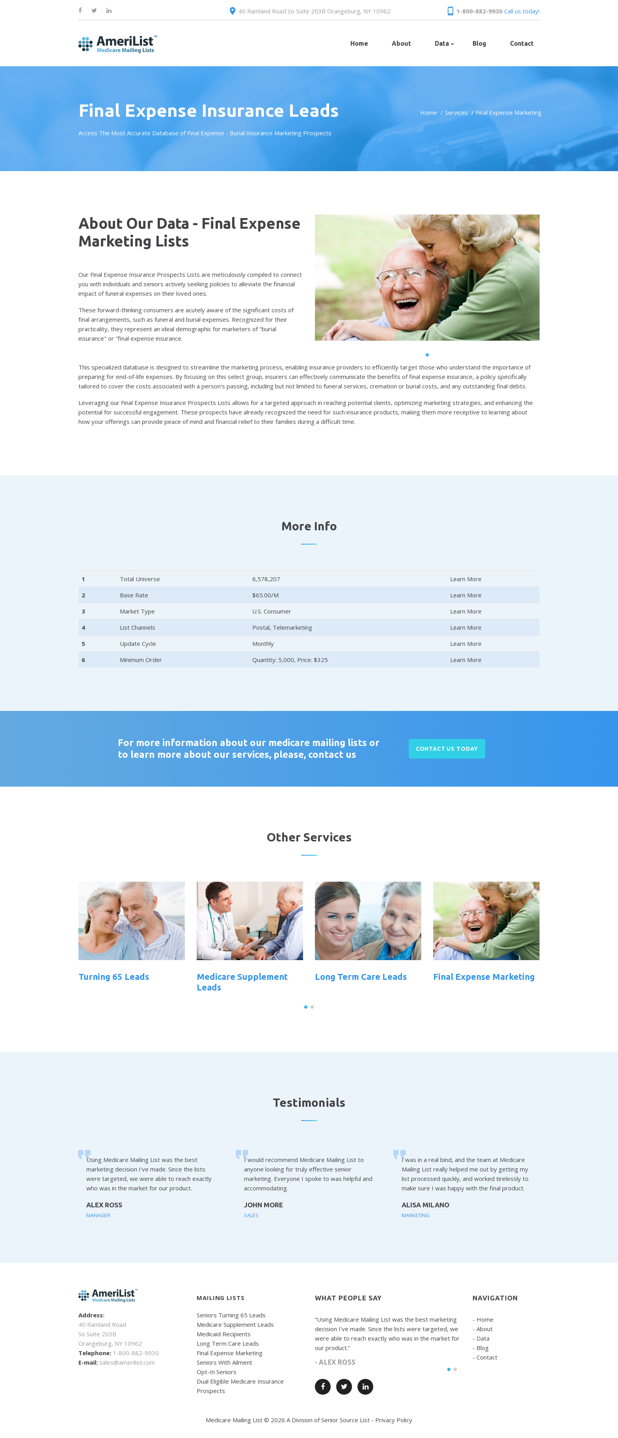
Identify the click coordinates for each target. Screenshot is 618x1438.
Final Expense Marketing (484, 976)
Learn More (466, 579)
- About (483, 1329)
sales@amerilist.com (127, 1362)
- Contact (485, 1357)
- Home (483, 1319)
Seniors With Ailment (224, 1362)
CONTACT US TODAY (447, 749)
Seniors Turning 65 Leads (231, 1315)
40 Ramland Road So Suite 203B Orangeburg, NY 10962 (314, 11)
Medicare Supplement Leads (235, 1324)
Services (456, 112)
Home (428, 112)
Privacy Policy (393, 1420)
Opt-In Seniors (216, 1372)
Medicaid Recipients (224, 1334)
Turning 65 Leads (113, 976)
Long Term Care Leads (361, 976)
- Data (481, 1338)
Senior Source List (345, 1420)
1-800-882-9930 (479, 11)
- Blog (481, 1348)
